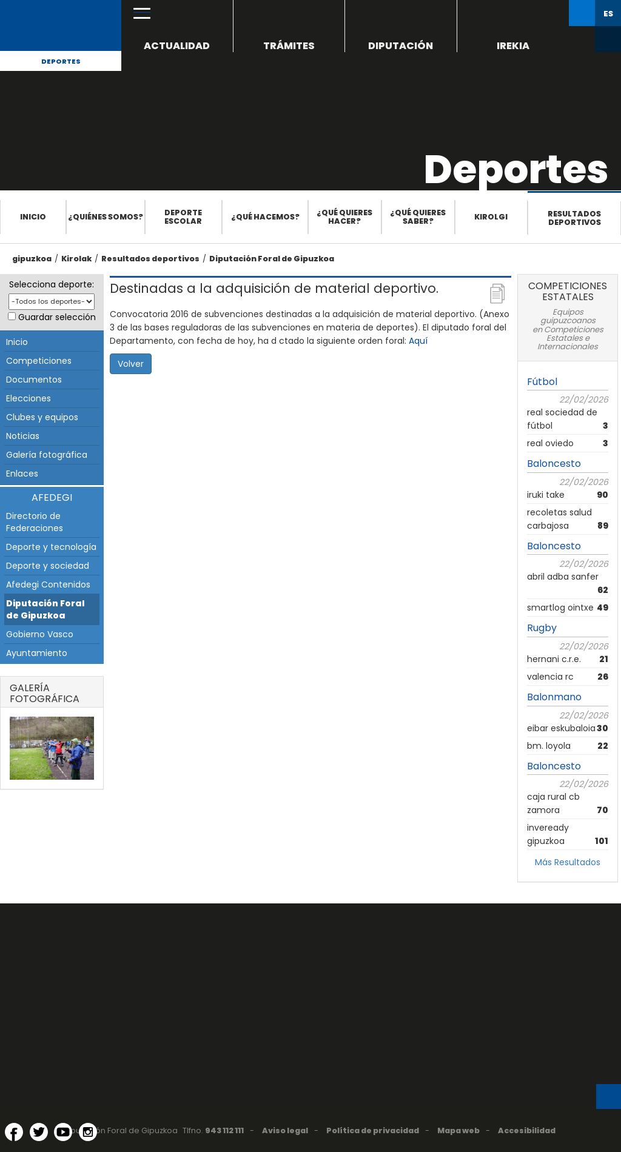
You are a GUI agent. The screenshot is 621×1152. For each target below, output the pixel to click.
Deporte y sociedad (47, 566)
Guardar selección (57, 317)
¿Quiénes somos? (105, 217)
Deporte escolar (183, 216)
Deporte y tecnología (51, 547)
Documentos (34, 379)
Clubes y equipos (42, 417)
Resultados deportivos (574, 218)
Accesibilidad (527, 1130)
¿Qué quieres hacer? (344, 216)
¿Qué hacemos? (265, 217)
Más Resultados (567, 862)
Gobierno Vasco (39, 634)
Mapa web (458, 1130)
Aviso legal (285, 1130)
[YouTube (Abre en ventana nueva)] (63, 1132)
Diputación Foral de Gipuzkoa (271, 258)
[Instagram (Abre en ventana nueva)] (88, 1132)
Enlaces (22, 473)
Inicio (33, 217)
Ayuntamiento (36, 653)
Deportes (61, 61)
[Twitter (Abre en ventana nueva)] (39, 1132)
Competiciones (39, 361)
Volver (131, 364)
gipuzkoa (32, 258)
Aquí (418, 341)
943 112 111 (224, 1130)
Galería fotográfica (46, 455)
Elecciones (28, 398)
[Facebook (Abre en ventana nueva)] (14, 1132)
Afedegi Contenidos (48, 584)
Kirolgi (491, 217)
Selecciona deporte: (51, 284)
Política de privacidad (372, 1130)
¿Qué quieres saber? (418, 216)
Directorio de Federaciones (34, 522)
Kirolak (76, 258)
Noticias (22, 436)
